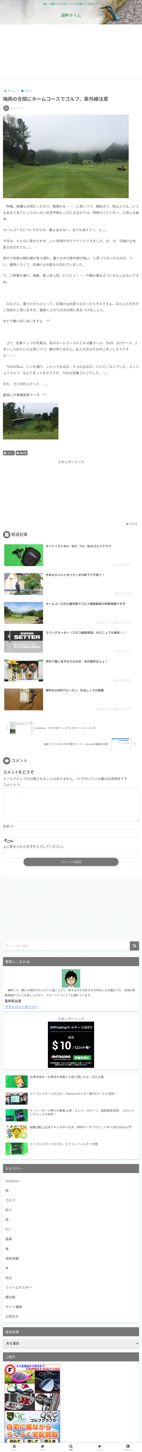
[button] (134, 838)
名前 (8, 718)
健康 (8, 1131)
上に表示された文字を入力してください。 (34, 738)
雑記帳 (21, 452)
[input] (71, 838)
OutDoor (12, 1073)
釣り (8, 1102)
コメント (11, 671)
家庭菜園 (12, 1150)
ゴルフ (9, 452)
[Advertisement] (71, 52)
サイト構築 (13, 1199)
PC (7, 1121)
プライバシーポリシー (21, 899)
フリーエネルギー (18, 1179)
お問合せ (12, 1208)
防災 (8, 1169)
